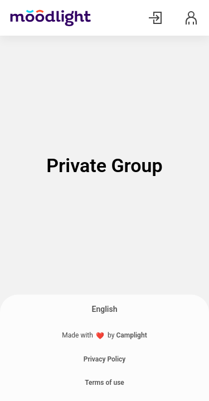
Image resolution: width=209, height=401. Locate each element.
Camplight (131, 335)
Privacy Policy (105, 359)
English (105, 309)
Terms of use (104, 383)
